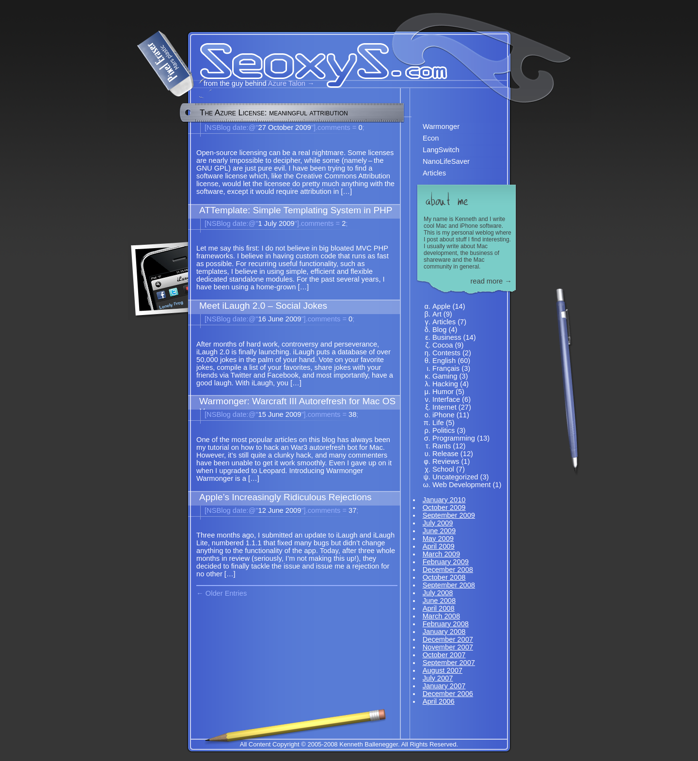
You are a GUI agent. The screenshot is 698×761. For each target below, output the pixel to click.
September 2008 (449, 585)
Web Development (461, 485)
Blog (439, 329)
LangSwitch (441, 150)
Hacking (445, 384)
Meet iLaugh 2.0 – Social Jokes (263, 306)
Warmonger (441, 126)
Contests (446, 353)
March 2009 (441, 554)
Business (446, 337)
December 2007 (448, 639)
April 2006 (439, 701)
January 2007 (444, 686)
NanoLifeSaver (446, 161)
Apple (441, 306)
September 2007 (449, 662)
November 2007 (448, 647)
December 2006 (448, 694)
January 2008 (444, 631)
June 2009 (439, 531)
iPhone (443, 415)
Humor (443, 392)
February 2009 (446, 562)
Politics (443, 430)
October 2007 (444, 655)
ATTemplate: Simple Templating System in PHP (295, 210)
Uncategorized (455, 477)
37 (329, 510)
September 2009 (449, 515)
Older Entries (226, 593)
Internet (444, 407)
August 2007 (442, 670)
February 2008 (446, 624)
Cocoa (442, 345)
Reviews (445, 461)
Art (437, 314)
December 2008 (448, 569)
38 (329, 414)
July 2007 (438, 678)
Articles (434, 173)
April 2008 (439, 608)
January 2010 (444, 500)
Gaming (444, 376)
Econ (431, 138)
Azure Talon (286, 83)
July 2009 (438, 523)
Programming (453, 438)
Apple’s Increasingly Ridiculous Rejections (285, 497)
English (444, 361)
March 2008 (441, 616)
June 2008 (439, 600)
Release (445, 454)
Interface (446, 399)
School (443, 469)
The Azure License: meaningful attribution (274, 112)
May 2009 (438, 538)
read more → (491, 281)
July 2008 (438, 593)
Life (438, 423)
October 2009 (444, 507)
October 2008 (444, 577)
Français (446, 368)
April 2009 (439, 546)
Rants (441, 446)
